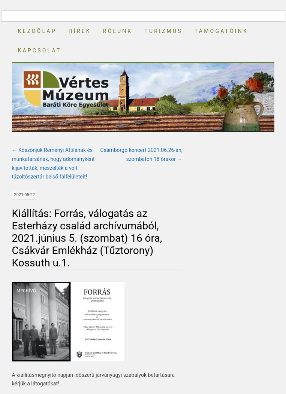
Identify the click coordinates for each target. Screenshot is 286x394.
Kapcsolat (39, 51)
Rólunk (117, 31)
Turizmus (163, 31)
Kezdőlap (37, 31)
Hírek (80, 31)
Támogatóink (221, 31)
